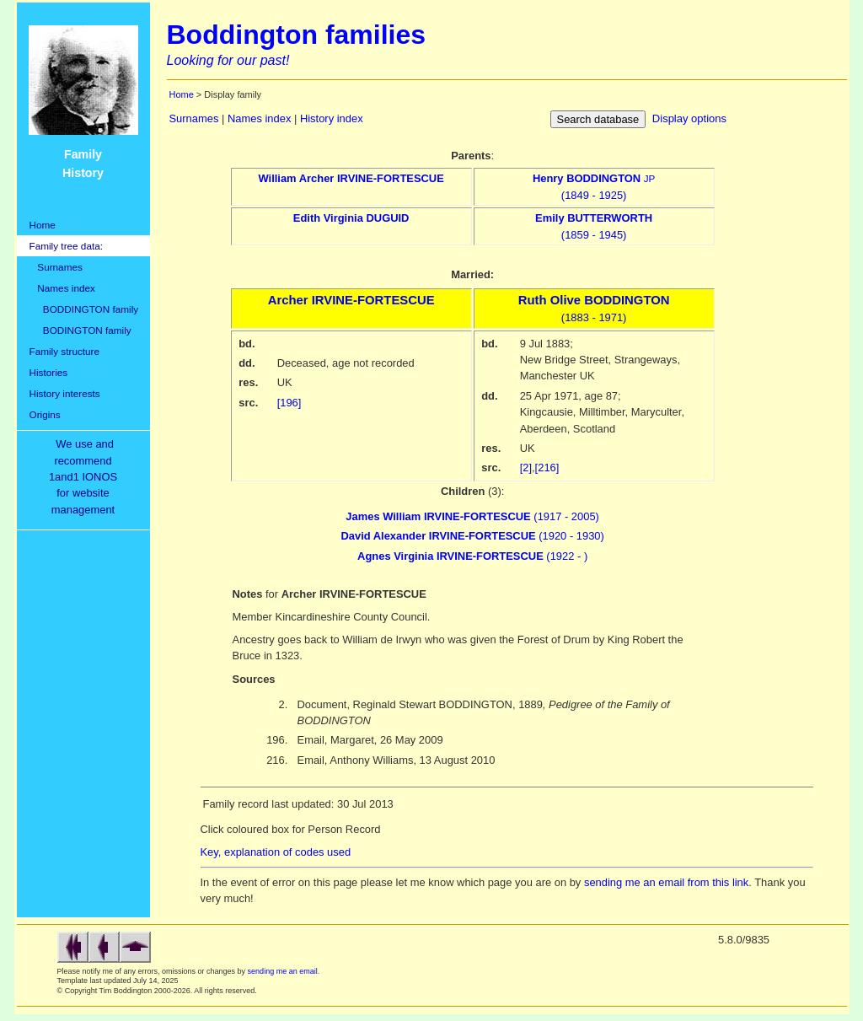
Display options (689, 118)
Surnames (56, 266)
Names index (62, 287)
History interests (64, 393)
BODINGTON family (80, 330)
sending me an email (283, 971)
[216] (547, 467)
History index (331, 118)
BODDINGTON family (84, 309)
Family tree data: (66, 245)
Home (42, 224)
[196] (289, 402)
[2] (526, 467)
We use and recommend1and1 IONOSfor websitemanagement (86, 477)
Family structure (64, 351)
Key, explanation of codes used (276, 852)
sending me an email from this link (666, 882)
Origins (45, 414)
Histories (48, 372)
